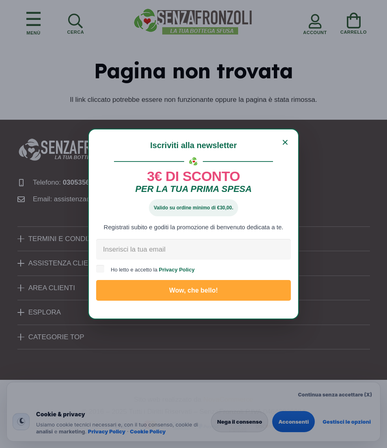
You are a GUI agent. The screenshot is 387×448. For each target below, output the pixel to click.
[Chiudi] (285, 142)
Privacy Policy (177, 270)
